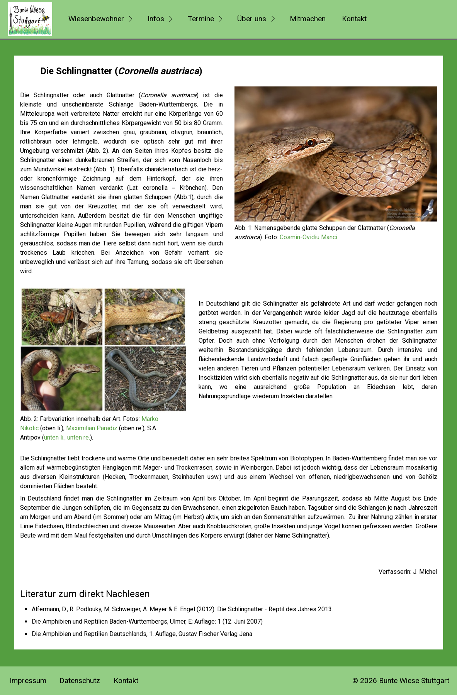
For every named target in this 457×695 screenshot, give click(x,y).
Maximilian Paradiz (91, 428)
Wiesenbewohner (96, 18)
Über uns (251, 18)
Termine (201, 18)
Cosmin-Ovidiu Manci (308, 237)
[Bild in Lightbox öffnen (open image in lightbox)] (335, 154)
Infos (156, 18)
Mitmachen (308, 18)
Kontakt (354, 18)
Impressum (28, 680)
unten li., (55, 437)
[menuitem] (99, 19)
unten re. (78, 437)
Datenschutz (79, 680)
